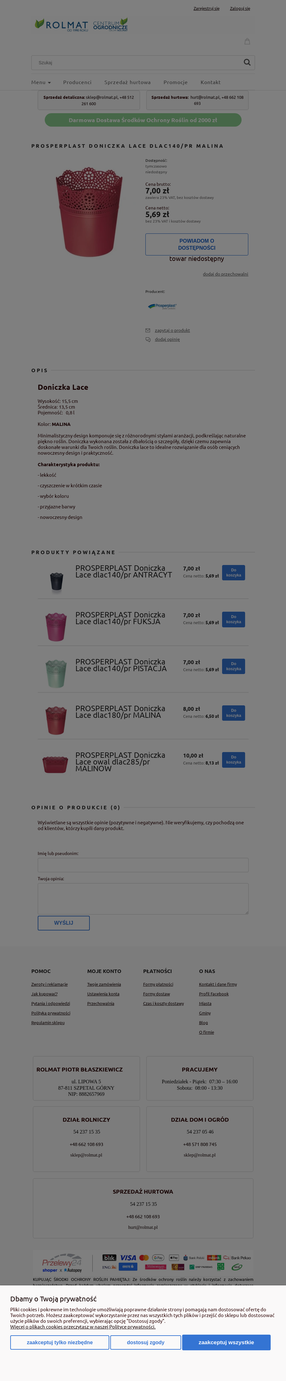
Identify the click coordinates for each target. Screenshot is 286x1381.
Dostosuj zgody (145, 1342)
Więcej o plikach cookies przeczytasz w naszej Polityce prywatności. (83, 1326)
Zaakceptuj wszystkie (226, 1342)
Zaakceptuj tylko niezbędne (60, 1342)
